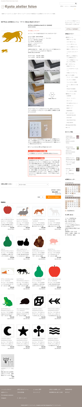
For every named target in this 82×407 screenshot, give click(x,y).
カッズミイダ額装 (71, 78)
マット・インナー (71, 97)
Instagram (3, 397)
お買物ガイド (62, 14)
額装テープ (69, 106)
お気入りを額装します (54, 388)
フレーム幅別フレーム (72, 45)
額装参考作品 (68, 388)
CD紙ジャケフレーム (72, 71)
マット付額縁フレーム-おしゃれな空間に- (72, 59)
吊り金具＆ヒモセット (72, 101)
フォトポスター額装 (72, 80)
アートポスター (38, 14)
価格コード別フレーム (72, 47)
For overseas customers (7, 394)
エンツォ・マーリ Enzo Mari (43, 37)
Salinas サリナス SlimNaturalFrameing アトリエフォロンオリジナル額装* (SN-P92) (70, 160)
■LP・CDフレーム (70, 62)
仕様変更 (69, 94)
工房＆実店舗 (20, 391)
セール (54, 14)
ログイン (67, 6)
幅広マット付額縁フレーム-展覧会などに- (72, 55)
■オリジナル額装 (70, 73)
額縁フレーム (6, 14)
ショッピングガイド (6, 388)
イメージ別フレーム (72, 43)
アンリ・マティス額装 (72, 76)
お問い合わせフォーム (70, 222)
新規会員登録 (73, 6)
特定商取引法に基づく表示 (56, 391)
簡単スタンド (70, 104)
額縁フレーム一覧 (71, 38)
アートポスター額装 (72, 90)
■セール (68, 126)
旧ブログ (67, 391)
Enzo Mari (69, 116)
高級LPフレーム (71, 64)
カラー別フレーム (71, 40)
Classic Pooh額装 (71, 87)
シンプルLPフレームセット (72, 68)
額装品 (47, 14)
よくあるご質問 (37, 388)
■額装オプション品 (70, 92)
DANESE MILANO (71, 113)
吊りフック (69, 99)
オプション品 (16, 14)
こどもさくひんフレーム (72, 51)
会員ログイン (4, 391)
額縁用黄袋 (69, 109)
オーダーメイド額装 (74, 14)
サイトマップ (36, 391)
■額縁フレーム (69, 36)
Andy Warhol (70, 121)
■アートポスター (70, 111)
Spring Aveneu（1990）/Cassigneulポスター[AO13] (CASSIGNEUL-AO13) (70, 149)
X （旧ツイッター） (22, 397)
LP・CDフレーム (27, 14)
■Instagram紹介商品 (71, 123)
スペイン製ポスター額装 (72, 84)
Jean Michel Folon (71, 118)
